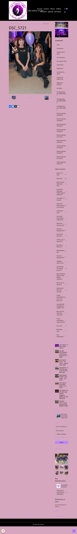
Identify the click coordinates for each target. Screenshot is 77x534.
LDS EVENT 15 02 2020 (62, 203)
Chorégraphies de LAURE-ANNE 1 (61, 96)
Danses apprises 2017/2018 (61, 161)
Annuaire (43, 12)
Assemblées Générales (62, 493)
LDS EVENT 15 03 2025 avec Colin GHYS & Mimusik (63, 377)
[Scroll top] (74, 531)
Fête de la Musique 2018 (62, 234)
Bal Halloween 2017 (62, 255)
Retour (30, 98)
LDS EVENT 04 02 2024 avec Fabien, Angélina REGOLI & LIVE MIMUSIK (63, 401)
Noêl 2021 (62, 182)
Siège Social (60, 70)
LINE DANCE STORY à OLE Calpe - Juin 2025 (63, 385)
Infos (58, 45)
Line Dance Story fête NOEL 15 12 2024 (63, 392)
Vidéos (58, 9)
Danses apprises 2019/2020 (61, 150)
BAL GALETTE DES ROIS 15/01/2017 (62, 320)
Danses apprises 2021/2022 (61, 139)
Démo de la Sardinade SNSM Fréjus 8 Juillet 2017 (62, 195)
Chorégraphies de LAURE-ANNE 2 (61, 103)
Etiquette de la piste (61, 53)
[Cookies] (3, 531)
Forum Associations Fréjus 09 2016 (62, 327)
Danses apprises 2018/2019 (61, 155)
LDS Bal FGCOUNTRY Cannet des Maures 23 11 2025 (63, 361)
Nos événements (62, 343)
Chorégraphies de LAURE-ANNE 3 (61, 110)
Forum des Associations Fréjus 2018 (62, 222)
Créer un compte (59, 444)
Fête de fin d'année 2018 (62, 228)
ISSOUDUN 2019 (62, 215)
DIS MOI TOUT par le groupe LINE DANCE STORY (63, 410)
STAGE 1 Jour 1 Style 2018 (62, 244)
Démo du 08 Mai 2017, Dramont (62, 296)
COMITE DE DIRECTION (60, 80)
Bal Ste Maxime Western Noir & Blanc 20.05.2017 (62, 282)
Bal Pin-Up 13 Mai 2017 (62, 290)
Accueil (39, 9)
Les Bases (59, 91)
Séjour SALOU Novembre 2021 (62, 187)
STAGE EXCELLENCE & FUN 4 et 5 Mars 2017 (62, 304)
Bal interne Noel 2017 (62, 250)
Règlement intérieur (60, 86)
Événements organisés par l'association (62, 499)
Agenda (50, 12)
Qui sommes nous (60, 62)
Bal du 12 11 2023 (62, 177)
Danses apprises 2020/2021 (61, 144)
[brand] (20, 10)
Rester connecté (61, 441)
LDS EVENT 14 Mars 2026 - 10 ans (63, 353)
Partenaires (60, 49)
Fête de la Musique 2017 (62, 261)
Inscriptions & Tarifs (60, 75)
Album (52, 9)
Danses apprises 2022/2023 (61, 133)
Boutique (57, 12)
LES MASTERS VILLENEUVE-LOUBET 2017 (62, 312)
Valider (62, 450)
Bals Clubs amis (62, 337)
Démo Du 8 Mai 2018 (62, 239)
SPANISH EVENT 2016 (62, 266)
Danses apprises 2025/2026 (61, 117)
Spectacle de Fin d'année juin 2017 (62, 273)
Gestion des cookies (38, 532)
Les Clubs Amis (61, 58)
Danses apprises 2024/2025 (61, 122)
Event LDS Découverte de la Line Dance (31, 24)
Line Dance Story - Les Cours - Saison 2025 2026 (63, 369)
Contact (46, 9)
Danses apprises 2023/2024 (61, 128)
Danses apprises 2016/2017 (61, 166)
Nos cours (62, 333)
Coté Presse (60, 67)
